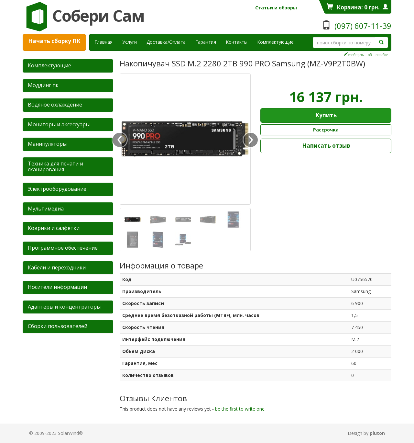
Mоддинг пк (43, 85)
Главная (103, 42)
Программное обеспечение (63, 247)
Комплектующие (275, 42)
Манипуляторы (47, 143)
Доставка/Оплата (166, 42)
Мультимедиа (46, 208)
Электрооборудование (57, 188)
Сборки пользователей (57, 326)
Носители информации (57, 286)
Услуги (132, 42)
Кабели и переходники (57, 267)
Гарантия (205, 42)
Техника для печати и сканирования (55, 166)
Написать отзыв (326, 145)
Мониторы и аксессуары (59, 124)
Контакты (236, 42)
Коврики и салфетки (54, 228)
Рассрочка (326, 130)
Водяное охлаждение (55, 104)
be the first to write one (240, 409)
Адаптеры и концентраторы (64, 306)
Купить (326, 115)
